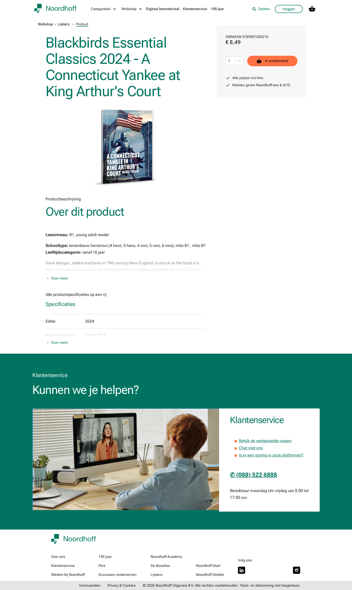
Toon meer (59, 278)
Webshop (45, 24)
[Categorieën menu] (104, 9)
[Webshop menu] (131, 9)
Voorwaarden (89, 585)
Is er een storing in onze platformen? (271, 455)
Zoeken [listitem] (261, 9)
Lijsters (64, 24)
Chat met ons (251, 448)
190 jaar (217, 9)
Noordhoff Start (208, 565)
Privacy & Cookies (122, 585)
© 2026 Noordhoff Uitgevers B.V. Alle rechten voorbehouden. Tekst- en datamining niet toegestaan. (222, 585)
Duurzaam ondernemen (117, 574)
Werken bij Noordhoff (68, 574)
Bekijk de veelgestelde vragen (265, 440)
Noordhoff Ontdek (210, 574)
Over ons (58, 557)
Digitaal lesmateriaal (162, 9)
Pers (102, 565)
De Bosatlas (160, 565)
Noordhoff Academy (166, 557)
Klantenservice (195, 9)
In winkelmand (272, 61)
